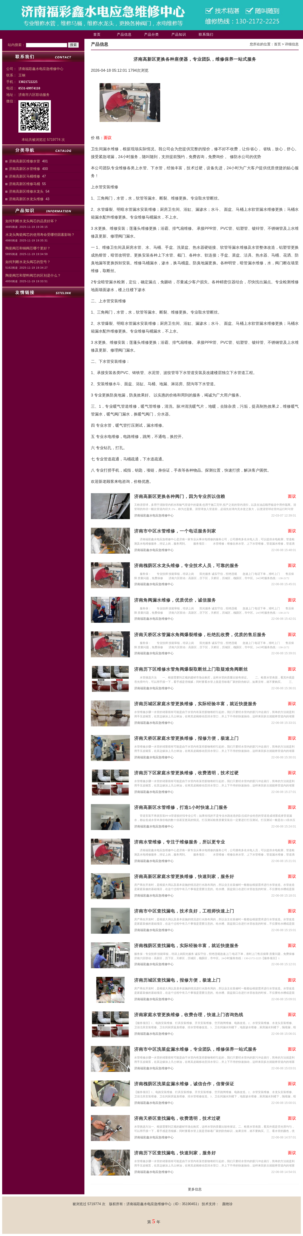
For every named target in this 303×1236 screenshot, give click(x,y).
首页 (97, 34)
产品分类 (151, 34)
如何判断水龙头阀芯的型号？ (27, 262)
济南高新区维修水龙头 (26, 191)
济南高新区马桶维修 (24, 176)
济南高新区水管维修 (24, 169)
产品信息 (124, 34)
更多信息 (195, 1189)
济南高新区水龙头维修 (26, 199)
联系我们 (206, 34)
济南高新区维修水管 (24, 161)
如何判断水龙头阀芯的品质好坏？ (31, 221)
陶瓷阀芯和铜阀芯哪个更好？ (27, 248)
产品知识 (178, 34)
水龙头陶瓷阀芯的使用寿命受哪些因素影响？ (40, 234)
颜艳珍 (227, 1204)
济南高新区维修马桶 (24, 184)
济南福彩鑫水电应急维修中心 (154, 515)
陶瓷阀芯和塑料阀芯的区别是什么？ (33, 275)
